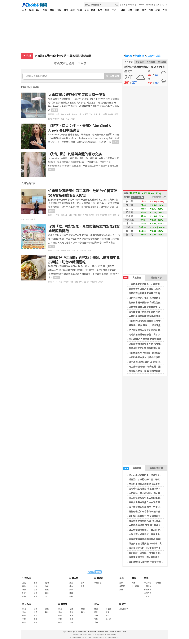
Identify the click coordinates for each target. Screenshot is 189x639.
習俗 (76, 282)
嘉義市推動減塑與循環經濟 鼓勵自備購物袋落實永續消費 (157, 539)
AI (56, 282)
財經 (52, 10)
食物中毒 (93, 282)
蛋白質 (86, 282)
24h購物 (131, 5)
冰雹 (57, 114)
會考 (97, 215)
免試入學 (64, 215)
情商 (47, 586)
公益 (107, 616)
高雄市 (72, 119)
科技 (59, 10)
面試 (27, 219)
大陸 (164, 10)
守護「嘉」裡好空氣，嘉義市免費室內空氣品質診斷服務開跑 (159, 534)
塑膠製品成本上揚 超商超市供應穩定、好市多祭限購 (154, 371)
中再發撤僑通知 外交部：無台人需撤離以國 (150, 525)
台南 (68, 114)
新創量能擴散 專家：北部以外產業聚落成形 (150, 325)
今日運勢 (138, 56)
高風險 (100, 282)
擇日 (121, 590)
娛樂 (100, 10)
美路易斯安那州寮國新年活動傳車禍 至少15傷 (151, 348)
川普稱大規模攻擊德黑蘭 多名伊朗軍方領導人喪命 (153, 321)
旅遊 (137, 10)
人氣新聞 (132, 277)
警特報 (158, 583)
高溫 (62, 119)
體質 (89, 251)
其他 (47, 612)
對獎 (134, 578)
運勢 (79, 10)
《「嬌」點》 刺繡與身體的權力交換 (75, 154)
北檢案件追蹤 (153, 56)
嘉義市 (63, 251)
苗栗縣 (110, 114)
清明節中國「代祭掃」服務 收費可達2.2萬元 (150, 311)
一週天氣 (147, 586)
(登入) (164, 5)
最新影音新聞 (156, 468)
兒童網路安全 (103, 632)
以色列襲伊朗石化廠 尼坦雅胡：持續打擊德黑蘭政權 (154, 298)
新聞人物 (73, 578)
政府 (157, 10)
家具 (68, 251)
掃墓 (60, 282)
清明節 (65, 282)
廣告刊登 (82, 632)
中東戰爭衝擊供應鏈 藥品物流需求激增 (148, 316)
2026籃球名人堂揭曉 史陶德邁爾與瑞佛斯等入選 (152, 339)
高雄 (67, 119)
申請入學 (103, 215)
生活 (114, 10)
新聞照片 (62, 604)
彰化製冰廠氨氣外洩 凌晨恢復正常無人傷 (149, 516)
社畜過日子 (156, 277)
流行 (47, 596)
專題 (31, 10)
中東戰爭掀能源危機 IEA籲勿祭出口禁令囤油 (151, 484)
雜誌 (144, 10)
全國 (70, 215)
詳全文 (54, 110)
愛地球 (108, 619)
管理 (96, 619)
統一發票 (135, 586)
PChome (140, 5)
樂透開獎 (162, 62)
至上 (100, 114)
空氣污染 (83, 251)
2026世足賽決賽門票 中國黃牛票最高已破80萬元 (153, 562)
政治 (38, 10)
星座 (86, 10)
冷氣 (57, 251)
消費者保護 (92, 632)
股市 (123, 5)
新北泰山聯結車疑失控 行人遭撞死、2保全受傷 (152, 520)
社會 (45, 10)
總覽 (96, 609)
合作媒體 (149, 5)
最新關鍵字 (123, 609)
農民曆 (128, 56)
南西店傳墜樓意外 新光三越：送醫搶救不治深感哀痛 (154, 366)
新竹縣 (91, 215)
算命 (121, 583)
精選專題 (97, 583)
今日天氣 (128, 62)
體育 (107, 10)
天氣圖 (146, 596)
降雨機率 (56, 119)
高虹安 (32, 219)
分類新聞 (26, 578)
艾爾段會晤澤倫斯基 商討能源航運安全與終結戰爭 (153, 302)
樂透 (133, 583)
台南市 (74, 114)
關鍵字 (122, 604)
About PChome (115, 632)
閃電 (50, 119)
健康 (93, 10)
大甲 (79, 114)
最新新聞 (132, 468)
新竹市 (85, 215)
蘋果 (81, 282)
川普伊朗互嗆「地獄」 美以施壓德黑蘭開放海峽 (152, 353)
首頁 (24, 10)
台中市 (63, 114)
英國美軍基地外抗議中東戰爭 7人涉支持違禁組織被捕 (63, 55)
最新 (24, 583)
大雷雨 (85, 114)
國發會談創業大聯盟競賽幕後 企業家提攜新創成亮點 (154, 307)
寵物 (47, 583)
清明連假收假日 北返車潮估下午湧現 (147, 548)
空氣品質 (140, 62)
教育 (79, 215)
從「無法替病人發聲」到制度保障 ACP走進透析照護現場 (157, 330)
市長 (75, 215)
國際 (65, 10)
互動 (57, 215)
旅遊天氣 (147, 590)
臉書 (114, 215)
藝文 (107, 612)
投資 (96, 616)
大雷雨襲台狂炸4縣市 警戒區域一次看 (76, 95)
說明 (157, 5)
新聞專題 (98, 578)
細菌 (71, 282)
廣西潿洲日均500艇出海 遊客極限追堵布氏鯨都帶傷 (154, 362)
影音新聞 (26, 604)
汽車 (151, 10)
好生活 (108, 609)
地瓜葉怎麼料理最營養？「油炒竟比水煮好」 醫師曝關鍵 (157, 334)
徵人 (124, 632)
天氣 (90, 114)
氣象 (95, 114)
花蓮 (105, 114)
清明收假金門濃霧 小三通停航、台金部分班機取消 (153, 488)
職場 (72, 10)
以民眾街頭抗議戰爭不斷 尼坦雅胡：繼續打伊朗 (152, 343)
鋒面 (116, 114)
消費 (130, 10)
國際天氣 (147, 593)
